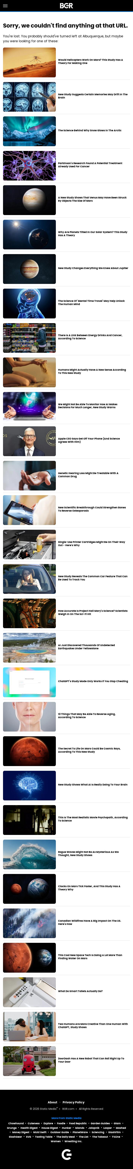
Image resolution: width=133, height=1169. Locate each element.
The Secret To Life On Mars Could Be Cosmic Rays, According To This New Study (89, 750)
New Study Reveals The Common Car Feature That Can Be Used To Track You (93, 578)
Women (56, 1141)
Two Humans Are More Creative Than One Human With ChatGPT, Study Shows (93, 1026)
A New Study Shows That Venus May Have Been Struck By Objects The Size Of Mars (92, 199)
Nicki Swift (39, 1132)
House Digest (50, 1128)
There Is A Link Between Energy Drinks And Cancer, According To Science (90, 337)
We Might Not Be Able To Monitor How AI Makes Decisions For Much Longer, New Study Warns (87, 406)
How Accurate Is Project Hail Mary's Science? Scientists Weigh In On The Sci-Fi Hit (93, 612)
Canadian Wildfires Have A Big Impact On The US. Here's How (89, 922)
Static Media (48, 1109)
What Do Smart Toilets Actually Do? (80, 991)
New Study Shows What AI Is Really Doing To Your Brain (93, 784)
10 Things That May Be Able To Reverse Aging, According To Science (87, 716)
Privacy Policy (74, 1102)
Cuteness (34, 1123)
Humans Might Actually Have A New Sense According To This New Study (92, 371)
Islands (79, 1128)
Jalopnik (93, 1128)
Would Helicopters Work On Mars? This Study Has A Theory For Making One (90, 61)
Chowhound (16, 1123)
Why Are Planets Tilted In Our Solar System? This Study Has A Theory (92, 234)
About (52, 1102)
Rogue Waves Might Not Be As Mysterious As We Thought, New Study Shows (88, 854)
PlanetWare (80, 1132)
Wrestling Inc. (73, 1141)
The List (83, 1136)
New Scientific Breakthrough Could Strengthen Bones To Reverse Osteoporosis (92, 509)
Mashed (121, 1128)
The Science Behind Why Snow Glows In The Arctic (89, 130)
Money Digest (20, 1132)
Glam (117, 1123)
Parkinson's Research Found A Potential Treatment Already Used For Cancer (90, 165)
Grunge (12, 1128)
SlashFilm (114, 1132)
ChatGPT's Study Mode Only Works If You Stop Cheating (93, 681)
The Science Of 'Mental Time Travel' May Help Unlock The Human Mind (91, 303)
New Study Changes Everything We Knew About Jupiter (93, 268)
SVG (28, 1136)
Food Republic (78, 1123)
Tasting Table (43, 1136)
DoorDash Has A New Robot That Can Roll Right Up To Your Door (91, 1060)
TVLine (116, 1136)
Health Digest (29, 1128)
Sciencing (98, 1132)
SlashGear (15, 1136)
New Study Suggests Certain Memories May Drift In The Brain (93, 96)
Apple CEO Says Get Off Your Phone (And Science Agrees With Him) (89, 440)
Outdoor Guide (59, 1132)
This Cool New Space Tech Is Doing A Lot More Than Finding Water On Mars (90, 957)
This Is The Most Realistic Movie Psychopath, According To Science (93, 819)
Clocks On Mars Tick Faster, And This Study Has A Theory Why (89, 888)
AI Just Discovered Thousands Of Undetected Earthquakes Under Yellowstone (86, 647)
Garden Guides (100, 1123)
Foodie (61, 1123)
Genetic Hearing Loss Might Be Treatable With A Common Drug (88, 475)
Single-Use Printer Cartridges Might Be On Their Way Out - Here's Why (91, 544)
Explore (48, 1123)
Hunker (66, 1128)
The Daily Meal (65, 1136)
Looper (107, 1128)
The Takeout (100, 1136)
